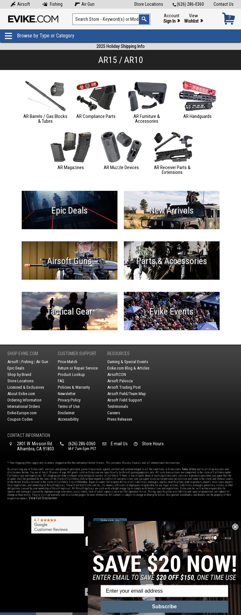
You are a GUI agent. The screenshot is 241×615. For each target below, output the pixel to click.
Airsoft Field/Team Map (126, 393)
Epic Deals (15, 368)
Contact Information (28, 435)
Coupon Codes (20, 419)
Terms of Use (68, 406)
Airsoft (20, 4)
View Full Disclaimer (43, 498)
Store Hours (153, 443)
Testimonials (117, 406)
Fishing (52, 4)
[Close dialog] (235, 527)
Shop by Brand (19, 374)
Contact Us (224, 4)
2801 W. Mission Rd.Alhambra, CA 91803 (35, 446)
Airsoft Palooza (120, 380)
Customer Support (77, 353)
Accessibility (68, 419)
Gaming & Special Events (127, 361)
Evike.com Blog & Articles (128, 368)
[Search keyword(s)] (111, 19)
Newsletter (67, 393)
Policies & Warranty (74, 387)
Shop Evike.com (22, 353)
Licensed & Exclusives (25, 387)
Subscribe (164, 606)
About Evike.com (21, 393)
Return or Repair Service (78, 368)
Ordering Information (24, 400)
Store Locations (148, 4)
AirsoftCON (116, 374)
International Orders (23, 406)
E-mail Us (119, 443)
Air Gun (84, 4)
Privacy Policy (69, 400)
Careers (113, 412)
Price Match (67, 361)
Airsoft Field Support (124, 400)
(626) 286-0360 (188, 4)
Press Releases (119, 419)
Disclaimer (66, 412)
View (193, 18)
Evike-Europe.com (22, 412)
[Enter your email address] (164, 591)
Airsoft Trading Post (124, 387)
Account (171, 18)
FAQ (61, 380)
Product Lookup (71, 374)
